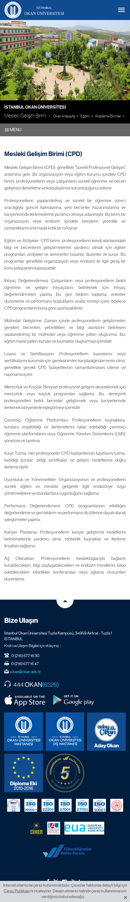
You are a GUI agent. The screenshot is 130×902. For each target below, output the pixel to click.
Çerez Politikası (17, 891)
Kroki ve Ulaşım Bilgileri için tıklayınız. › (32, 645)
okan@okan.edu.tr (25, 671)
